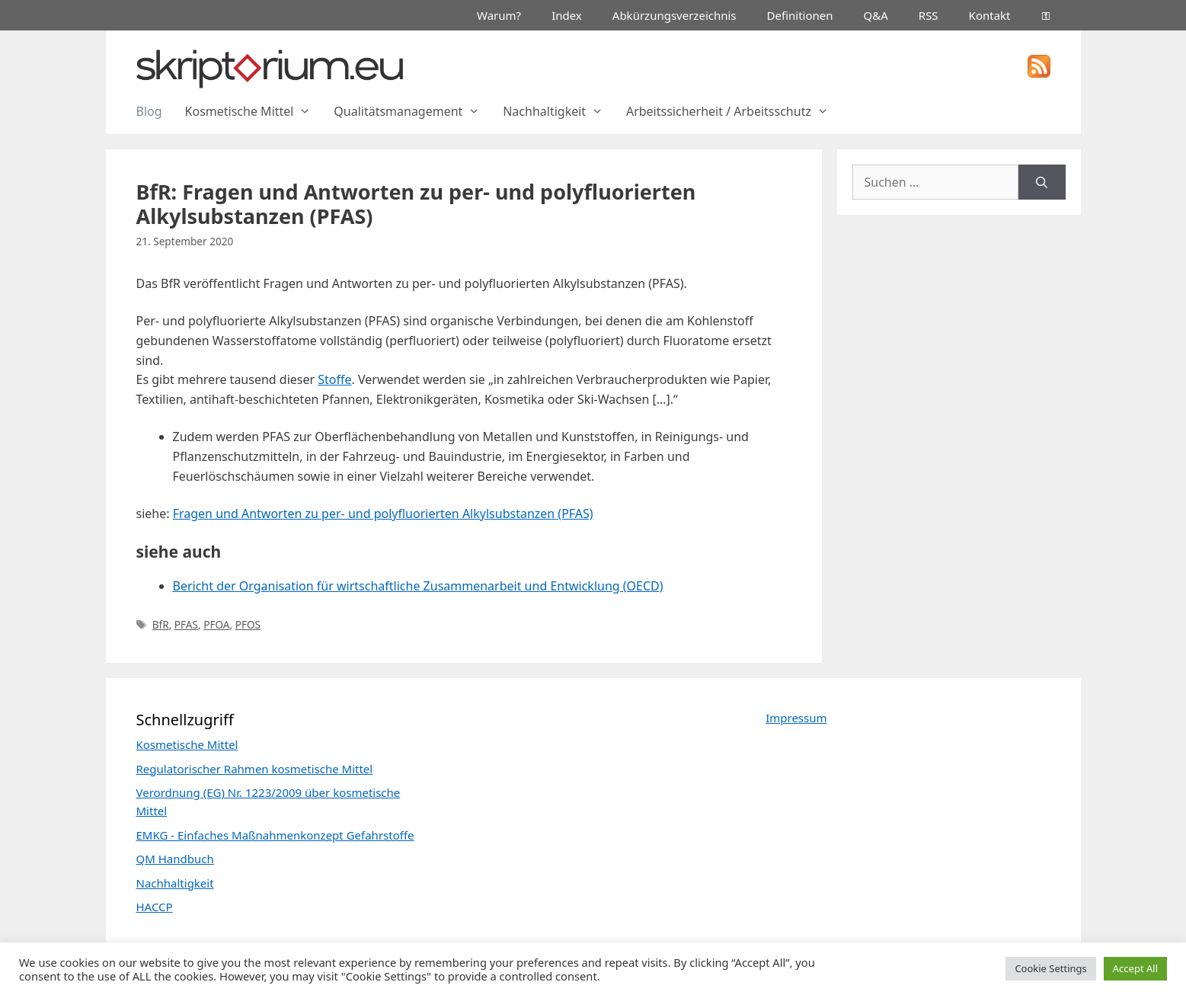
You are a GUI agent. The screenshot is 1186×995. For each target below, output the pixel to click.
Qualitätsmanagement (412, 111)
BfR (160, 624)
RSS (928, 15)
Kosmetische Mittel (254, 111)
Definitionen (800, 15)
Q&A (876, 15)
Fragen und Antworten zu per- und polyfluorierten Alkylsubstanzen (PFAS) (383, 513)
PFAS (186, 624)
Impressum (796, 717)
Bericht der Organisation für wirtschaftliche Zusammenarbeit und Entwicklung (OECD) (418, 585)
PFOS (248, 624)
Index (566, 15)
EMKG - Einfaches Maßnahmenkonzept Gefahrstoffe (275, 835)
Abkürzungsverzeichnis (674, 15)
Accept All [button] (1135, 968)
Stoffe (334, 379)
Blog (149, 111)
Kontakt (990, 15)
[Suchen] (1041, 182)
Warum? (499, 15)
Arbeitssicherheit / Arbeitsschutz (733, 111)
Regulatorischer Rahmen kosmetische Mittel (254, 768)
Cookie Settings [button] (1050, 968)
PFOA (216, 624)
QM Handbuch (175, 858)
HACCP (154, 906)
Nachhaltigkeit (559, 111)
